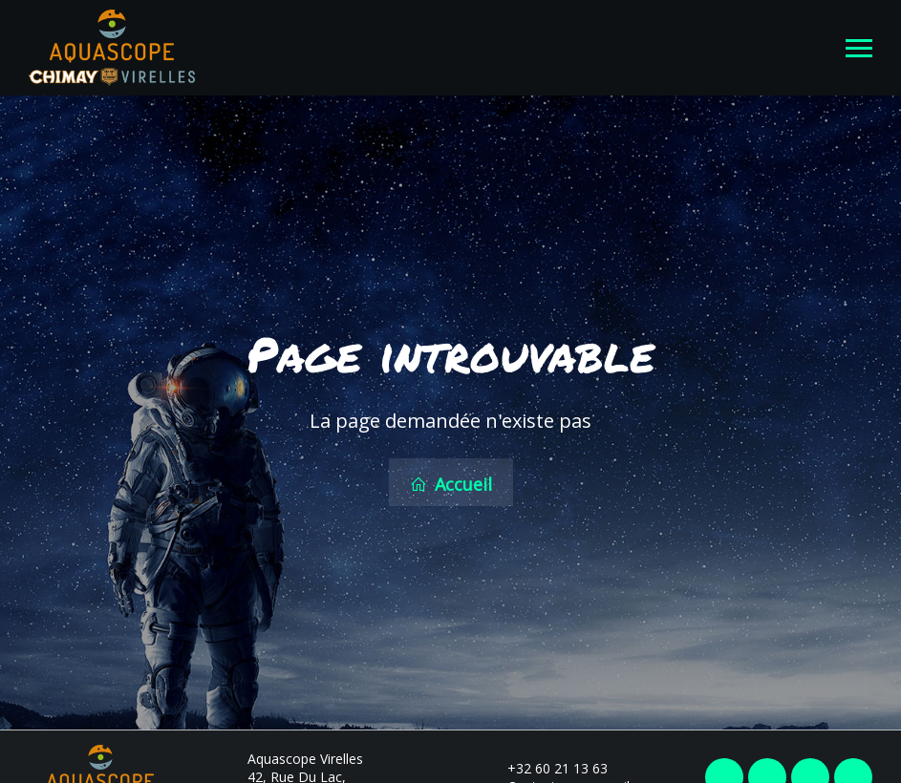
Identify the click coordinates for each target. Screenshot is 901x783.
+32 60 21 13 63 (546, 766)
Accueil (451, 483)
